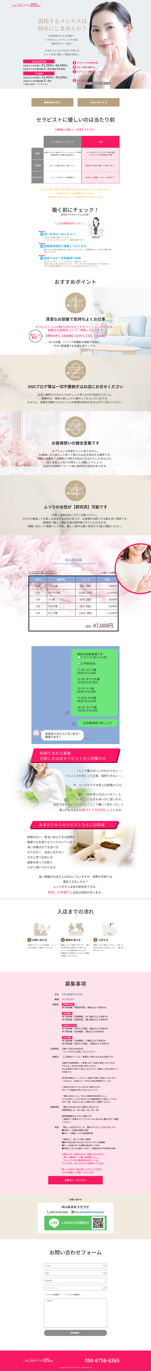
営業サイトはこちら (75, 1180)
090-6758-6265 (102, 1361)
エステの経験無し (74, 1295)
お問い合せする (98, 102)
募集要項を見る (52, 102)
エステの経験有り (54, 1295)
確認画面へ (75, 1333)
